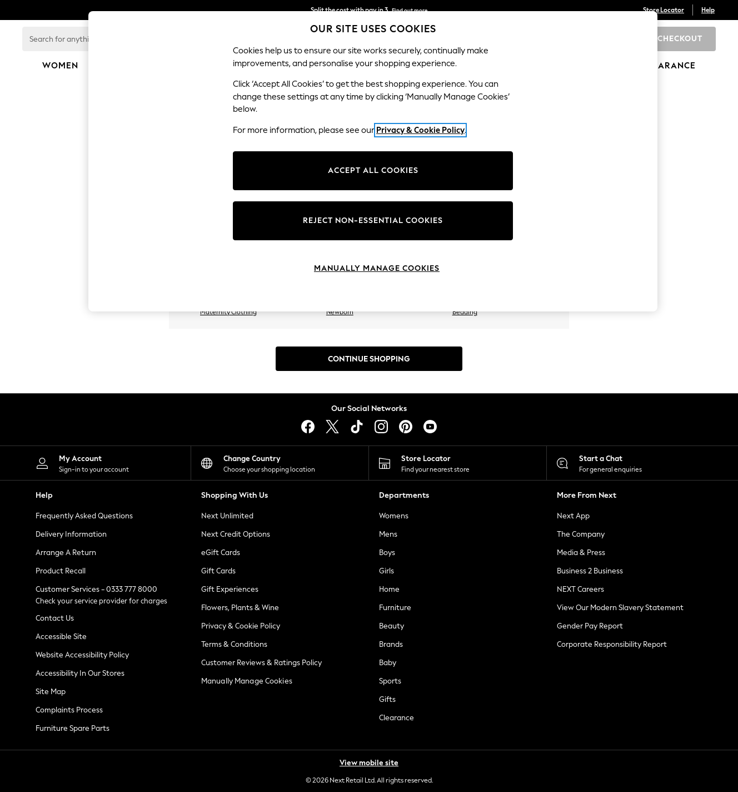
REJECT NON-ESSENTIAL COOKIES (373, 220)
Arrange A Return (66, 552)
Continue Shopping (369, 359)
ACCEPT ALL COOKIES (373, 170)
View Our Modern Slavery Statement (620, 607)
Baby (387, 662)
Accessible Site (61, 636)
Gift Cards (218, 571)
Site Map (51, 691)
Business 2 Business (590, 571)
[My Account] (102, 463)
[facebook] (308, 426)
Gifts (387, 699)
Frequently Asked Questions (84, 516)
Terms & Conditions (234, 644)
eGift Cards (220, 552)
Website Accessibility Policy (82, 655)
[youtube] (430, 426)
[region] (372, 161)
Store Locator (663, 10)
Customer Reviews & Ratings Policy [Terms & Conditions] (261, 662)
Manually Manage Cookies (246, 681)
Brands (391, 644)
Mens (388, 534)
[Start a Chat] (636, 463)
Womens (393, 516)
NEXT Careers (580, 589)
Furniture (395, 607)
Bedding (464, 312)
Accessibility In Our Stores (80, 673)
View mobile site (369, 763)
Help (708, 10)
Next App (573, 516)
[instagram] (381, 426)
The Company (581, 534)
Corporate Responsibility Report (612, 644)
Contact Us (55, 618)
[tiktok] (357, 426)
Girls (386, 571)
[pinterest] (405, 426)
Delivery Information (71, 534)
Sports (390, 681)
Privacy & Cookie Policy (240, 626)
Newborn (339, 312)
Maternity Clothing (228, 312)
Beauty (391, 626)
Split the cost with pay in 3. (369, 10)
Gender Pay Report (590, 626)
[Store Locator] (457, 463)
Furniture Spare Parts (72, 728)
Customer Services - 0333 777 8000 (96, 589)
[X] (332, 426)
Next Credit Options (235, 534)
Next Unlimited (227, 516)
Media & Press (581, 552)
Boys (387, 552)
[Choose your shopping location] (279, 463)
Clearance (396, 717)
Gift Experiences (229, 589)
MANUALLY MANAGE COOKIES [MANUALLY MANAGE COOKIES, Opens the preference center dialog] (377, 268)
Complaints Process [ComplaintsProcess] (69, 710)
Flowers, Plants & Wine (240, 607)
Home (389, 589)
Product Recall (61, 571)
